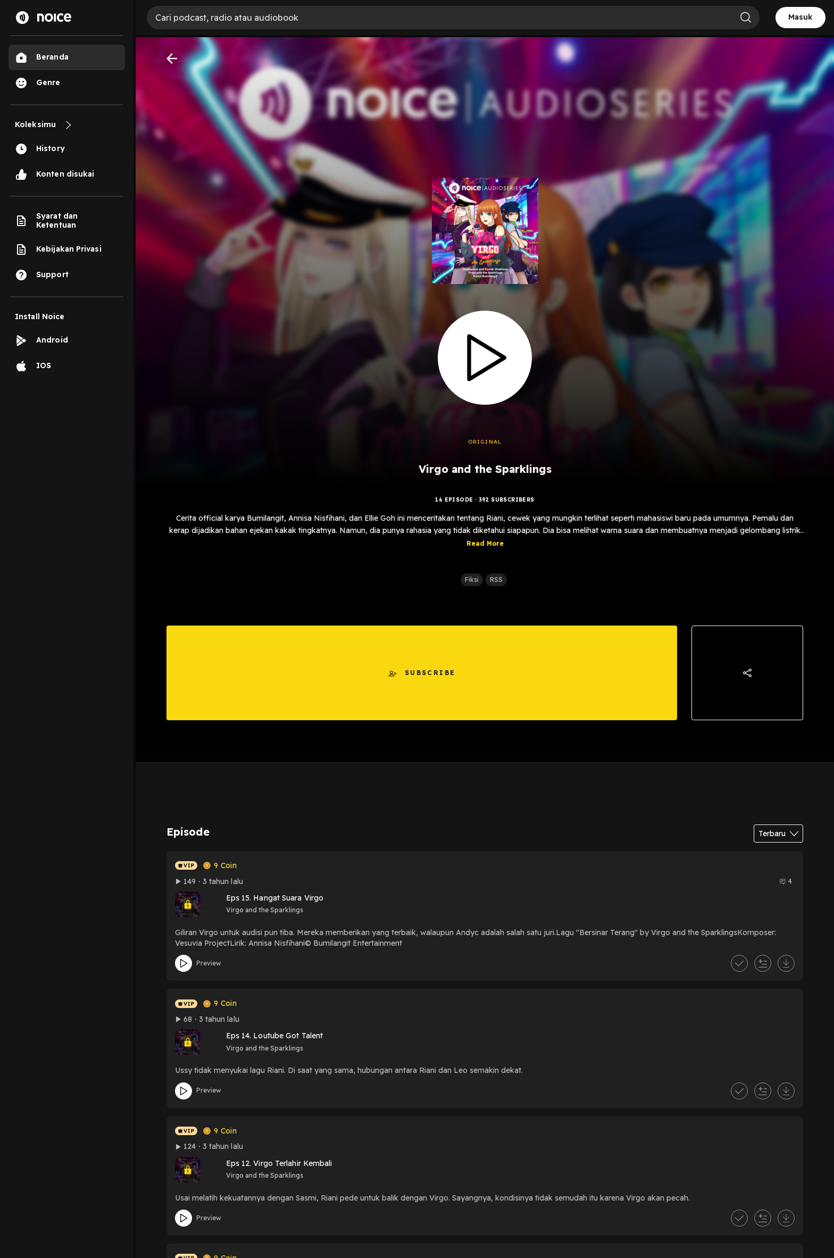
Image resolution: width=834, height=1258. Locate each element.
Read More (485, 548)
